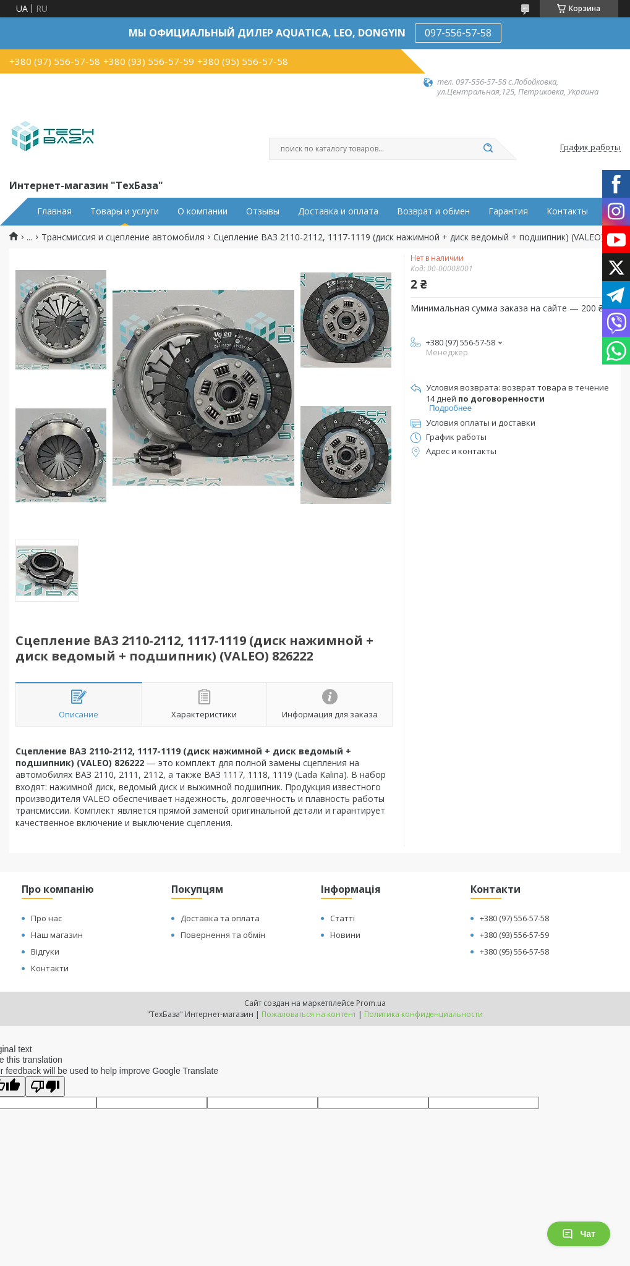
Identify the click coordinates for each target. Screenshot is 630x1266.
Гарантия (508, 211)
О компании (202, 211)
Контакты (567, 211)
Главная (54, 211)
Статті (342, 918)
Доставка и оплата (338, 211)
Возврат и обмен (433, 211)
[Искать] (488, 149)
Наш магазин (57, 934)
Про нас (46, 918)
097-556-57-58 (458, 33)
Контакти (50, 968)
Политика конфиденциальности (423, 1014)
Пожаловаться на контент (309, 1014)
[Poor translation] (45, 1086)
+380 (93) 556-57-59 (514, 934)
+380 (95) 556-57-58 (514, 951)
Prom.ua (371, 1003)
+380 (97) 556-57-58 (514, 918)
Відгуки (45, 951)
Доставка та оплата (220, 918)
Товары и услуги (124, 211)
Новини (345, 934)
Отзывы (262, 211)
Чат (578, 1233)
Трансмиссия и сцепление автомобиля (123, 237)
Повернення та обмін (223, 934)
